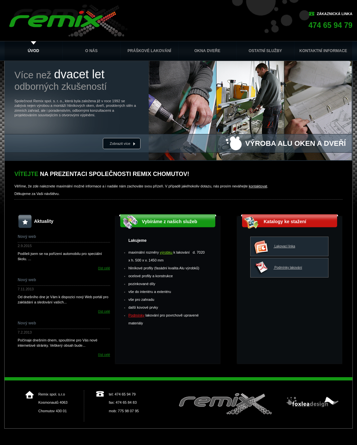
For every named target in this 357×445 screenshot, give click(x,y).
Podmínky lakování (278, 268)
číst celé (104, 268)
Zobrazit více (120, 143)
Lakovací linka (274, 246)
